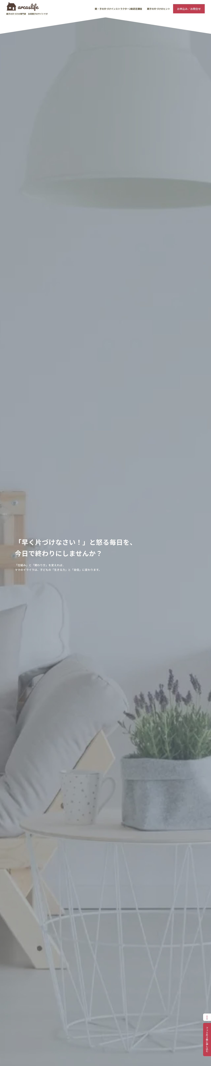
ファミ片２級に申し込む (207, 1039)
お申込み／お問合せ (189, 9)
